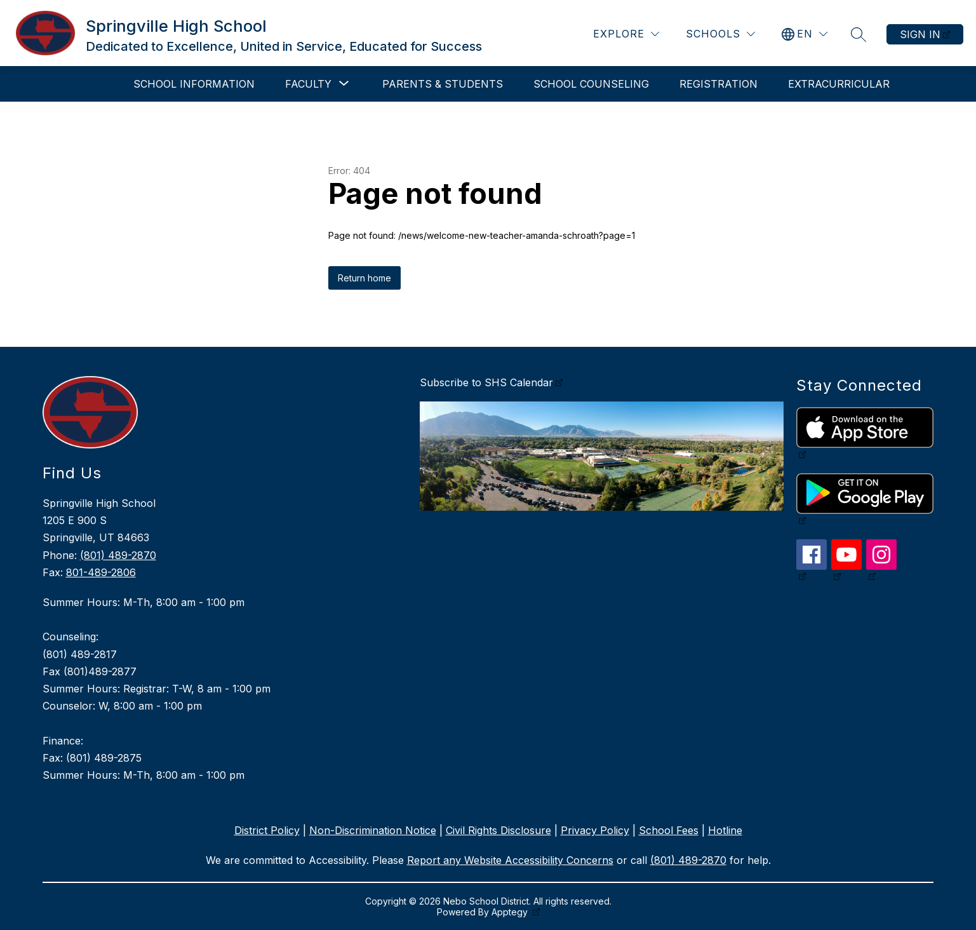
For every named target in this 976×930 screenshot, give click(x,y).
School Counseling (591, 84)
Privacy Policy (595, 830)
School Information (194, 84)
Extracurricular (839, 84)
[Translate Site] (805, 34)
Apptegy (510, 911)
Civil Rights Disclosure (498, 830)
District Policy (267, 830)
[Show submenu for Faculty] (308, 83)
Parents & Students (442, 84)
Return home (364, 278)
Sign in (920, 34)
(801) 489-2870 (118, 555)
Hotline (725, 830)
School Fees (669, 830)
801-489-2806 (101, 572)
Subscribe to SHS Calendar (486, 382)
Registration (718, 84)
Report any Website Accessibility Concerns (510, 860)
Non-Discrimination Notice (372, 830)
